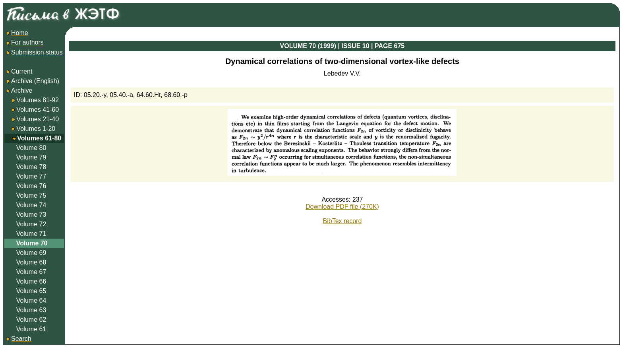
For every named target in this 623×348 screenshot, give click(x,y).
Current (19, 71)
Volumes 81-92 (37, 100)
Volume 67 (31, 271)
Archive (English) (32, 81)
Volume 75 (31, 195)
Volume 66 (31, 281)
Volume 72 (31, 224)
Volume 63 (31, 310)
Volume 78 (31, 166)
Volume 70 (32, 243)
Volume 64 (31, 300)
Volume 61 (31, 329)
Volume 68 (31, 262)
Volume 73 (31, 214)
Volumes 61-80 (39, 138)
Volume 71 (31, 233)
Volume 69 (31, 252)
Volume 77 (31, 176)
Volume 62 (31, 319)
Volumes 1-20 (35, 128)
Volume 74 (31, 205)
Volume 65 (31, 291)
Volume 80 (31, 147)
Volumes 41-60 (37, 109)
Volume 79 (31, 157)
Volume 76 (31, 186)
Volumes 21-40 (37, 119)
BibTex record (342, 221)
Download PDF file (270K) (342, 206)
